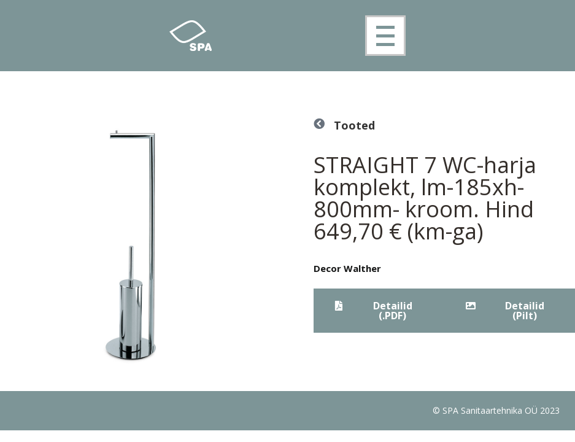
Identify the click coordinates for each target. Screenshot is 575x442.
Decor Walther (347, 268)
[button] (379, 311)
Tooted (354, 125)
